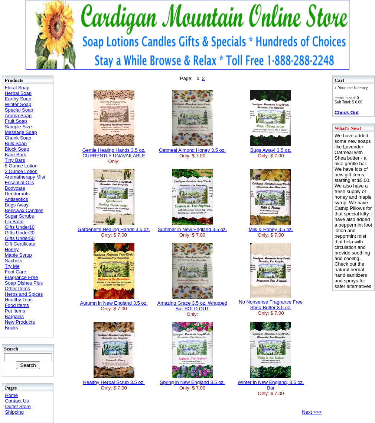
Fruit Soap (16, 121)
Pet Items (15, 311)
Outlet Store (17, 406)
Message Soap (21, 132)
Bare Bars (15, 154)
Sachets (13, 260)
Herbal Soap (18, 93)
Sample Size (18, 126)
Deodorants (17, 193)
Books (11, 327)
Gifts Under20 (20, 232)
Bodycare (15, 188)
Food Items (17, 305)
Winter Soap (18, 104)
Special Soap (19, 110)
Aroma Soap (18, 115)
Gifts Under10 (20, 227)
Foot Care (15, 272)
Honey (12, 249)
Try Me (12, 266)
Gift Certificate (20, 244)
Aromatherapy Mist (25, 177)
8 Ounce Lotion (21, 166)
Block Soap (17, 149)
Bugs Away (17, 205)
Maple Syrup (18, 255)
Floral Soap (17, 87)
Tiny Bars (15, 160)
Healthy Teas (19, 299)
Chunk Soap (18, 138)
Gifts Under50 (20, 238)
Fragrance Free (21, 277)
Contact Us (17, 401)
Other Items (17, 288)
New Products (20, 322)
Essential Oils (19, 182)
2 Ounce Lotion (21, 171)
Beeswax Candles (24, 210)
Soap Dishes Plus (24, 283)
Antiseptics (16, 199)
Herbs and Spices (24, 294)
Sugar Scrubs (19, 216)
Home (11, 395)
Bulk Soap (16, 143)
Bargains (14, 316)
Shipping (14, 412)
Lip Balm (14, 221)
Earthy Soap (18, 99)
